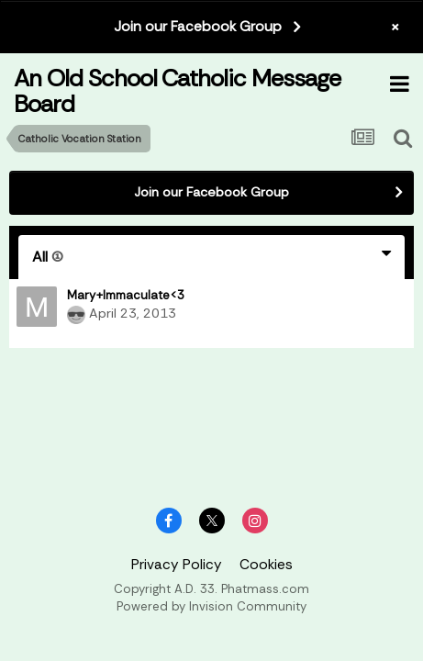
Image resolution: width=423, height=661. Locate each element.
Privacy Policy (176, 564)
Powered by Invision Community (211, 606)
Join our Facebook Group (198, 26)
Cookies (266, 564)
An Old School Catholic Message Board (177, 90)
